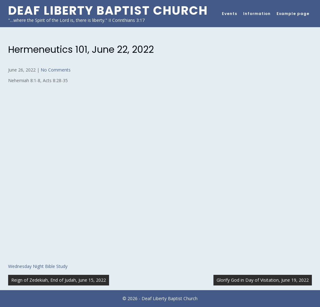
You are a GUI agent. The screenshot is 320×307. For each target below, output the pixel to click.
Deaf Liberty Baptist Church (108, 10)
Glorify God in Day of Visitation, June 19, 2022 (263, 280)
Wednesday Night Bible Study (38, 266)
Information (257, 13)
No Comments (56, 70)
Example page (293, 13)
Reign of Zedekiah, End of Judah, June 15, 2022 (58, 280)
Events (229, 13)
